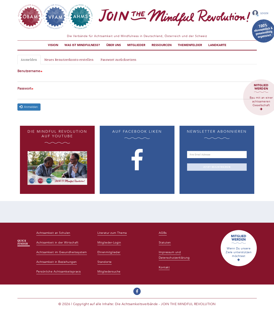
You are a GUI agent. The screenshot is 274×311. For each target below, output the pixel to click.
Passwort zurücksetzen (118, 59)
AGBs (163, 233)
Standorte (104, 262)
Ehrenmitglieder (109, 252)
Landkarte (217, 45)
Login (264, 13)
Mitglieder (136, 45)
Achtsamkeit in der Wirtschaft (57, 243)
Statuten (165, 243)
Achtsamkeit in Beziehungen (56, 262)
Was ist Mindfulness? (82, 45)
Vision (53, 45)
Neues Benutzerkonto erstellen (69, 59)
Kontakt (164, 267)
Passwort (24, 88)
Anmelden (29, 59)
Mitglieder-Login (109, 243)
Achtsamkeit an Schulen (53, 233)
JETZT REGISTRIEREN (217, 167)
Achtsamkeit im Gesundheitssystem (61, 252)
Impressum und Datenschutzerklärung (174, 255)
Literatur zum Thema (112, 233)
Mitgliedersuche (109, 272)
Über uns (113, 45)
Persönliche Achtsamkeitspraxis (58, 272)
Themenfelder (190, 45)
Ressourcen (162, 45)
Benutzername (28, 71)
